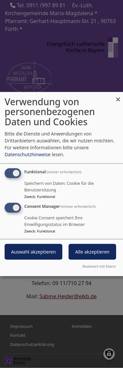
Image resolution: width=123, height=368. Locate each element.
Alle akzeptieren (92, 252)
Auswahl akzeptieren (33, 252)
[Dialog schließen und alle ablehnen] (118, 96)
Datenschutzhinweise (28, 154)
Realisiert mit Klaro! (99, 266)
